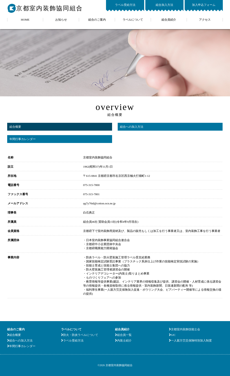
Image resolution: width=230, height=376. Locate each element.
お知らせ (61, 19)
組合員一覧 (123, 335)
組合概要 (15, 126)
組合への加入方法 (131, 126)
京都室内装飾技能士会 (184, 329)
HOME (25, 19)
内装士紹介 (123, 340)
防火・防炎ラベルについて (79, 335)
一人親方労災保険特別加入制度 (190, 340)
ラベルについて (133, 19)
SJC (172, 335)
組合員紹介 (168, 19)
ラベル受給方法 (125, 4)
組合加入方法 (164, 4)
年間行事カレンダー (22, 139)
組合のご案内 (97, 19)
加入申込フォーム (203, 4)
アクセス (205, 19)
